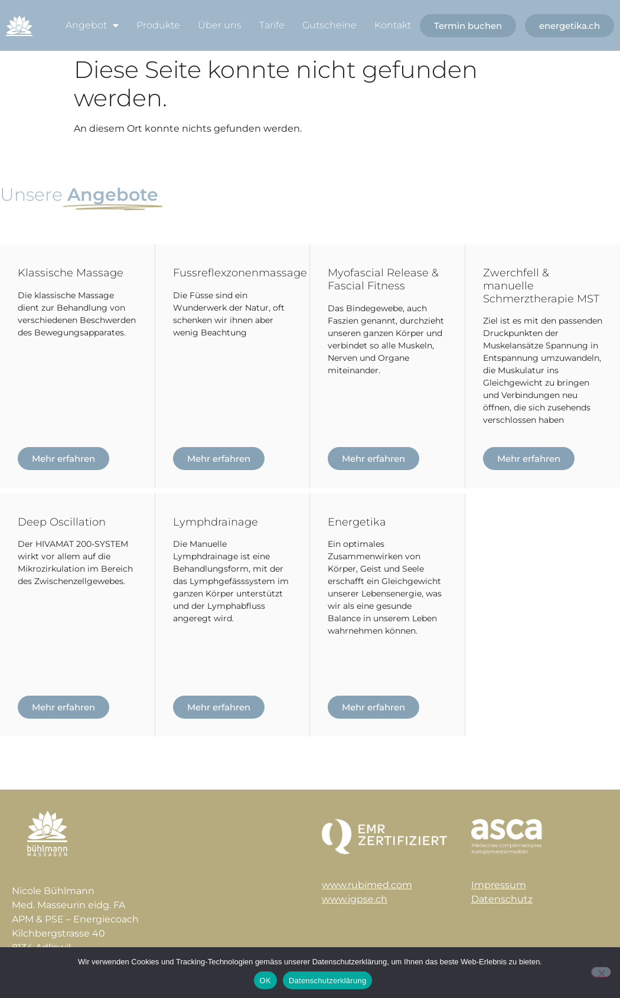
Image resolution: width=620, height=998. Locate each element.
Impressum (498, 885)
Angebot (92, 25)
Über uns (220, 25)
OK (265, 980)
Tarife (272, 25)
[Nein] (601, 972)
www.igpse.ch (354, 899)
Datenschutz (502, 899)
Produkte (158, 25)
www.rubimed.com (367, 885)
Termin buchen (468, 25)
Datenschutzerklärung (327, 980)
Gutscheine (329, 25)
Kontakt (392, 25)
